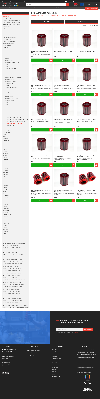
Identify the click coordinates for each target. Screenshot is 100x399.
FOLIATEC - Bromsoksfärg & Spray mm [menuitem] (12, 24)
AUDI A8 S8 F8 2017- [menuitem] (11, 127)
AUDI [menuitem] (5, 54)
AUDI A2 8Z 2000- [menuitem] (9, 60)
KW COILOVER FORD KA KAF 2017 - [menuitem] (11, 245)
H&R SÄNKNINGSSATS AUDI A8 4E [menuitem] (16, 121)
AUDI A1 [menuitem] (7, 58)
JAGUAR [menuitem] (6, 172)
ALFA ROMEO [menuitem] (7, 47)
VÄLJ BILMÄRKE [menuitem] (8, 8)
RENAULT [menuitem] (6, 216)
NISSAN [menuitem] (6, 204)
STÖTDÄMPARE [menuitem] (7, 45)
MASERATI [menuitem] (6, 185)
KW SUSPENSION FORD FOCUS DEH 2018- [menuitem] (12, 263)
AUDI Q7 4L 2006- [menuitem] (9, 94)
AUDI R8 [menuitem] (7, 106)
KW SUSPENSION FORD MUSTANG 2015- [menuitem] (12, 298)
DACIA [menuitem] (5, 149)
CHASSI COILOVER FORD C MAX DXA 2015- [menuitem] (12, 272)
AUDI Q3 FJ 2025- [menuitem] (9, 83)
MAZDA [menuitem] (5, 187)
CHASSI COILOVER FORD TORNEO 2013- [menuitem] (12, 302)
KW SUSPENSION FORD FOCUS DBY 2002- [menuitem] (12, 252)
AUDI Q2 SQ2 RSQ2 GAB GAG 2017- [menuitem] (13, 77)
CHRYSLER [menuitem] (6, 145)
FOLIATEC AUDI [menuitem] (8, 56)
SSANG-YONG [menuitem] (7, 221)
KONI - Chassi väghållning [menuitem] (9, 41)
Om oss (54, 354)
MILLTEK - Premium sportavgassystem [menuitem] (12, 22)
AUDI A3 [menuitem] (7, 64)
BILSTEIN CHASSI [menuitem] (8, 39)
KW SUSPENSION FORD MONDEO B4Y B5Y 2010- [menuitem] (14, 279)
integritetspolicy (76, 332)
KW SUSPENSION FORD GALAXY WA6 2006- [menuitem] (13, 286)
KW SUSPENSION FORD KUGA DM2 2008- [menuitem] (12, 273)
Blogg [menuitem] (21, 8)
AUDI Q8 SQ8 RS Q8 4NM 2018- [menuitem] (12, 98)
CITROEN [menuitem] (6, 147)
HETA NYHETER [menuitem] (7, 18)
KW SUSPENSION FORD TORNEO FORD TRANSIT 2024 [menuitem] (15, 305)
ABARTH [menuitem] (6, 52)
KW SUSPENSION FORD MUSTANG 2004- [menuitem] (12, 296)
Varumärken (55, 351)
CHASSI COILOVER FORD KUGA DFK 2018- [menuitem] (12, 277)
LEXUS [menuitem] (5, 183)
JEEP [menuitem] (5, 176)
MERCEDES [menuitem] (6, 193)
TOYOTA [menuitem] (6, 235)
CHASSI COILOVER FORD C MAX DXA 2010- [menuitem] (12, 268)
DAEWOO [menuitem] (6, 153)
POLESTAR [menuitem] (6, 210)
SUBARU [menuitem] (6, 231)
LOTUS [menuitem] (5, 189)
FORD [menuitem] (5, 164)
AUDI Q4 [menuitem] (7, 85)
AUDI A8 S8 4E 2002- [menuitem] (11, 113)
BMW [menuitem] (5, 136)
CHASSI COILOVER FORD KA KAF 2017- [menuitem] (12, 247)
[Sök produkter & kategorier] (46, 5)
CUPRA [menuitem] (5, 151)
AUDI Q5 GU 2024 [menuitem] (9, 92)
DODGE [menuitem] (6, 157)
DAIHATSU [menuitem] (6, 155)
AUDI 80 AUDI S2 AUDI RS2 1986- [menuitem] (12, 62)
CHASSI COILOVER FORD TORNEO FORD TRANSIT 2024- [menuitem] (16, 307)
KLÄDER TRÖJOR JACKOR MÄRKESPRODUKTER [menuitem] (14, 243)
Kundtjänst (54, 356)
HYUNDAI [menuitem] (6, 170)
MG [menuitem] (5, 191)
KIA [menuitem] (5, 178)
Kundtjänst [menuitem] (33, 8)
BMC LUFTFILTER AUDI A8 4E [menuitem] (15, 123)
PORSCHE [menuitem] (6, 212)
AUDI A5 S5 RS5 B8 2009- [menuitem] (11, 68)
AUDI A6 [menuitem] (7, 75)
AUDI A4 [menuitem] (7, 66)
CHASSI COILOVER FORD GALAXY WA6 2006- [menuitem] (13, 288)
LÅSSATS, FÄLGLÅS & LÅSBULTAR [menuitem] (12, 20)
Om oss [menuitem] (26, 8)
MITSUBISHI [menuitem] (7, 195)
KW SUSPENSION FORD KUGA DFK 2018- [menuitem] (12, 275)
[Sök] (67, 4)
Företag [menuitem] (66, 8)
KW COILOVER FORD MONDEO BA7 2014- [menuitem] (12, 282)
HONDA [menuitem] (6, 166)
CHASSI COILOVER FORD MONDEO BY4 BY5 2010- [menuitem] (14, 280)
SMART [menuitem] (5, 227)
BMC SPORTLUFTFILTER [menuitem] (9, 26)
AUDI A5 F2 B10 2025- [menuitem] (10, 73)
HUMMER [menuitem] (6, 168)
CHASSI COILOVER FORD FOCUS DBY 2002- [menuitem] (13, 254)
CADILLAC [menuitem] (6, 140)
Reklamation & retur (56, 376)
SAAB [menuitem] (5, 219)
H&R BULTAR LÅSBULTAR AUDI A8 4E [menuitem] (17, 115)
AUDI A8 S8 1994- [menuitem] (10, 110)
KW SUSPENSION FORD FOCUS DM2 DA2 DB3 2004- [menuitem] (14, 256)
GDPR (53, 374)
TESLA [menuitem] (5, 233)
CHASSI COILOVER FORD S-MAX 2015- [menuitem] (11, 291)
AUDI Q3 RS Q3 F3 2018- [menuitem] (10, 81)
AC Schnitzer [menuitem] (7, 28)
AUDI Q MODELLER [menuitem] (9, 130)
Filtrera (48, 21)
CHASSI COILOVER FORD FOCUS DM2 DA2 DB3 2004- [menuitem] (15, 257)
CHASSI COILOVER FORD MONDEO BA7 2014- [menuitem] (13, 284)
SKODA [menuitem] (5, 225)
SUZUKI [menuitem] (6, 229)
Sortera (82, 21)
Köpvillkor (54, 369)
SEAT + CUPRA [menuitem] (7, 223)
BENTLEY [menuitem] (6, 134)
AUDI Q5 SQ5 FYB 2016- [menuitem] (10, 89)
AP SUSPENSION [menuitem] (8, 30)
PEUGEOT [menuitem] (6, 208)
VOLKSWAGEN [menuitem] (7, 238)
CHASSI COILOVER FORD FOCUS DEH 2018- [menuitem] (13, 265)
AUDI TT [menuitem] (7, 104)
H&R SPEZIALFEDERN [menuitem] (9, 33)
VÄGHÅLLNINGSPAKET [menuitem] (9, 43)
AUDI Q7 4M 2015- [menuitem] (9, 96)
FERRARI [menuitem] (6, 159)
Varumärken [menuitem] (41, 8)
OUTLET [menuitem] (16, 8)
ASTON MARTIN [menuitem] (7, 132)
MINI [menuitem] (5, 200)
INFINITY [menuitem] (6, 174)
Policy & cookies (56, 371)
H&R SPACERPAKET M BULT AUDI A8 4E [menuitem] (17, 119)
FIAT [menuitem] (5, 161)
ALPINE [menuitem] (5, 49)
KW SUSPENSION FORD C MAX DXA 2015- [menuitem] (12, 270)
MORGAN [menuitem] (6, 202)
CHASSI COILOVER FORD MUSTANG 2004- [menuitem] (12, 295)
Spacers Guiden (55, 365)
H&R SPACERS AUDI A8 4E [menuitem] (14, 117)
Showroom (54, 362)
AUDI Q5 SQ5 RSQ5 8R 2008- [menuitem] (11, 87)
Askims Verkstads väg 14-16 (8, 356)
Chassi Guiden (55, 367)
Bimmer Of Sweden (56, 358)
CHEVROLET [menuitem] (7, 142)
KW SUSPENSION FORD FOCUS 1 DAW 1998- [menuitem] (13, 249)
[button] (94, 5)
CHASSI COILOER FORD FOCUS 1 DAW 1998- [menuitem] (13, 250)
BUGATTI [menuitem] (6, 138)
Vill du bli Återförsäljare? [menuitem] (54, 8)
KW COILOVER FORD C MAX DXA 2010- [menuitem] (11, 266)
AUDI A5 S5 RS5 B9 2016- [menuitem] (11, 70)
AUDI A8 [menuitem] (7, 108)
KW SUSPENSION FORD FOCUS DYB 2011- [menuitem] (12, 259)
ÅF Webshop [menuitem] (73, 8)
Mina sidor (54, 349)
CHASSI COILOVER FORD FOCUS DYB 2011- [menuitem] (13, 261)
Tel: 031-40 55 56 (6, 362)
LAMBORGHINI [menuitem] (7, 180)
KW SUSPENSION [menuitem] (8, 35)
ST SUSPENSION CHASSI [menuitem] (9, 37)
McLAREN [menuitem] (6, 197)
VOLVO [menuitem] (5, 240)
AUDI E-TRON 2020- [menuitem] (9, 100)
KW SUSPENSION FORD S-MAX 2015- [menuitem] (11, 289)
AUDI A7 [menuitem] (7, 102)
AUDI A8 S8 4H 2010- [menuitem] (11, 125)
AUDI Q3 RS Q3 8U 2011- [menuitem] (10, 79)
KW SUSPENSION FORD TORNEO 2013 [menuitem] (11, 293)
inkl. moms (94, 1)
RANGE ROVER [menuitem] (7, 214)
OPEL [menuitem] (5, 206)
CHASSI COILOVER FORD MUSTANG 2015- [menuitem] (12, 300)
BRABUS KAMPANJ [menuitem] (7, 303)
